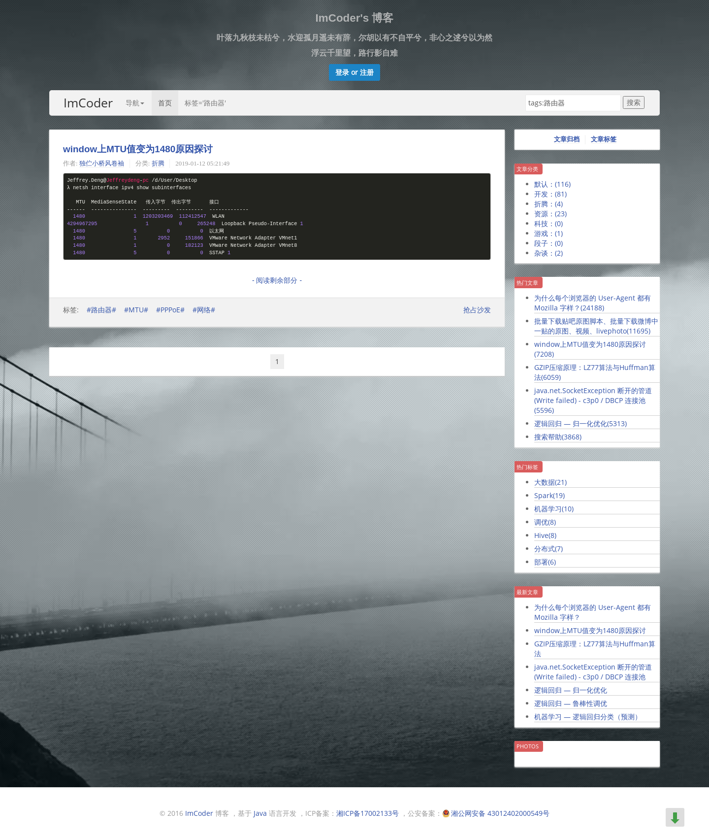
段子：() (548, 243)
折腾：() (548, 203)
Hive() (545, 535)
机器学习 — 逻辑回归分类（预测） (588, 716)
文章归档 (567, 139)
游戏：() (548, 233)
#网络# (204, 309)
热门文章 (527, 282)
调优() (545, 522)
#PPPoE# (170, 309)
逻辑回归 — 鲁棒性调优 (570, 703)
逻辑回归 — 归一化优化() (580, 423)
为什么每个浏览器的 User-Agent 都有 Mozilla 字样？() (592, 302)
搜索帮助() (557, 436)
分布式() (548, 548)
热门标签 (527, 466)
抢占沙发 (477, 309)
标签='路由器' (205, 102)
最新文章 (527, 592)
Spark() (549, 495)
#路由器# (101, 309)
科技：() (548, 223)
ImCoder (88, 102)
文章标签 (603, 139)
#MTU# (136, 309)
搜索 (634, 102)
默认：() (552, 184)
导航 (135, 102)
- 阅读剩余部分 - (277, 280)
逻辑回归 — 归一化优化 (570, 690)
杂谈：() (548, 253)
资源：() (550, 213)
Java (260, 813)
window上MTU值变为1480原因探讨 (138, 149)
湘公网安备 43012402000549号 (500, 813)
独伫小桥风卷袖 (101, 163)
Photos (527, 746)
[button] (354, 72)
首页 (165, 102)
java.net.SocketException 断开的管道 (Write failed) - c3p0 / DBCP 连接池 (593, 671)
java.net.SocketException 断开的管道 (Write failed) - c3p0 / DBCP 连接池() (593, 400)
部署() (545, 562)
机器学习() (554, 508)
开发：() (550, 194)
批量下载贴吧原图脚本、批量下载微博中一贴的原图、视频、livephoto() (596, 326)
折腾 (158, 163)
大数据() (550, 482)
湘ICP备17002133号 (367, 813)
